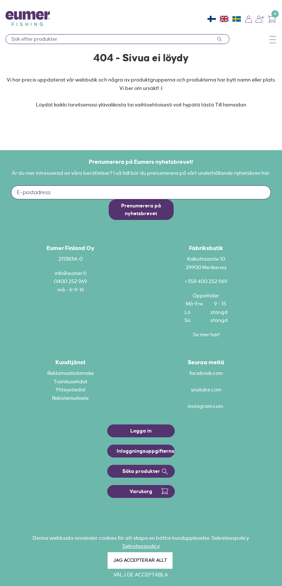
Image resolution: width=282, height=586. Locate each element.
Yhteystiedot (70, 390)
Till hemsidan (230, 105)
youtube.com (206, 390)
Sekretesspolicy (141, 546)
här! (215, 334)
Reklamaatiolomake (70, 373)
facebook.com (206, 373)
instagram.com (205, 406)
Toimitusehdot (70, 381)
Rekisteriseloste (70, 398)
